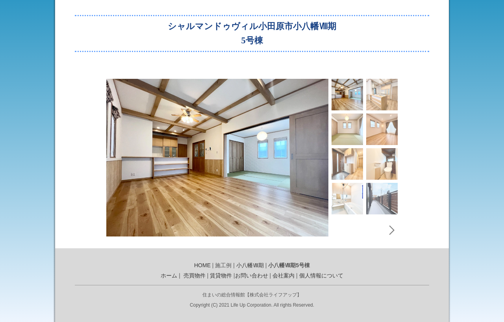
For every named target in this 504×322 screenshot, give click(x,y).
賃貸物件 (221, 275)
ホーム (169, 275)
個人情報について (321, 275)
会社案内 (283, 275)
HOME (202, 265)
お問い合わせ (251, 275)
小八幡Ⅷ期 (250, 265)
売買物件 (194, 275)
